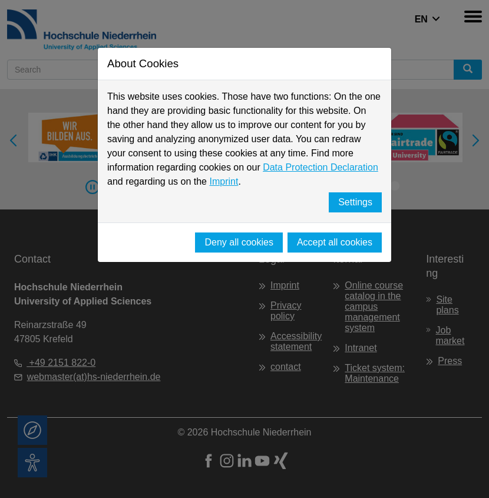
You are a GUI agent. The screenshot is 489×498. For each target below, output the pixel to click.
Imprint (223, 181)
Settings (355, 202)
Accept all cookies (334, 242)
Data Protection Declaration (320, 167)
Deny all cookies (238, 242)
